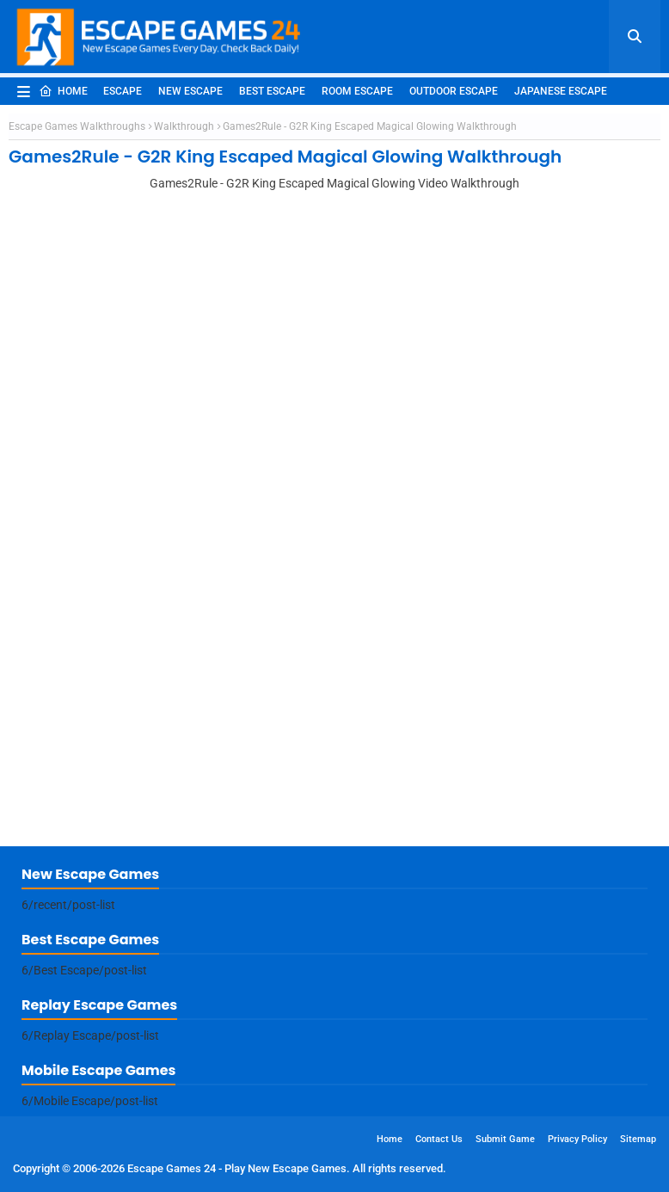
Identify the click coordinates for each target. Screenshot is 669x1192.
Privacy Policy (577, 1139)
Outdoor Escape (453, 91)
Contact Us (439, 1139)
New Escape (190, 91)
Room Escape (357, 91)
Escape (122, 91)
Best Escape (272, 91)
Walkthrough (184, 126)
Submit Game (505, 1139)
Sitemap (638, 1139)
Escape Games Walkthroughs (77, 126)
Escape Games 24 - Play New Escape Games (237, 1168)
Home (63, 91)
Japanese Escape (560, 91)
